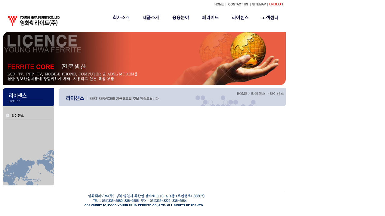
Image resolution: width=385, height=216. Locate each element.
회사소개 (121, 17)
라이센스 (240, 17)
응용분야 (180, 17)
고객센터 (270, 17)
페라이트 (210, 17)
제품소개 (151, 17)
